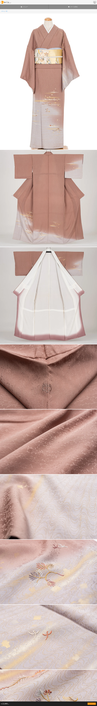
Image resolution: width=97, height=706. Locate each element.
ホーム (3, 11)
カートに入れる (91, 703)
